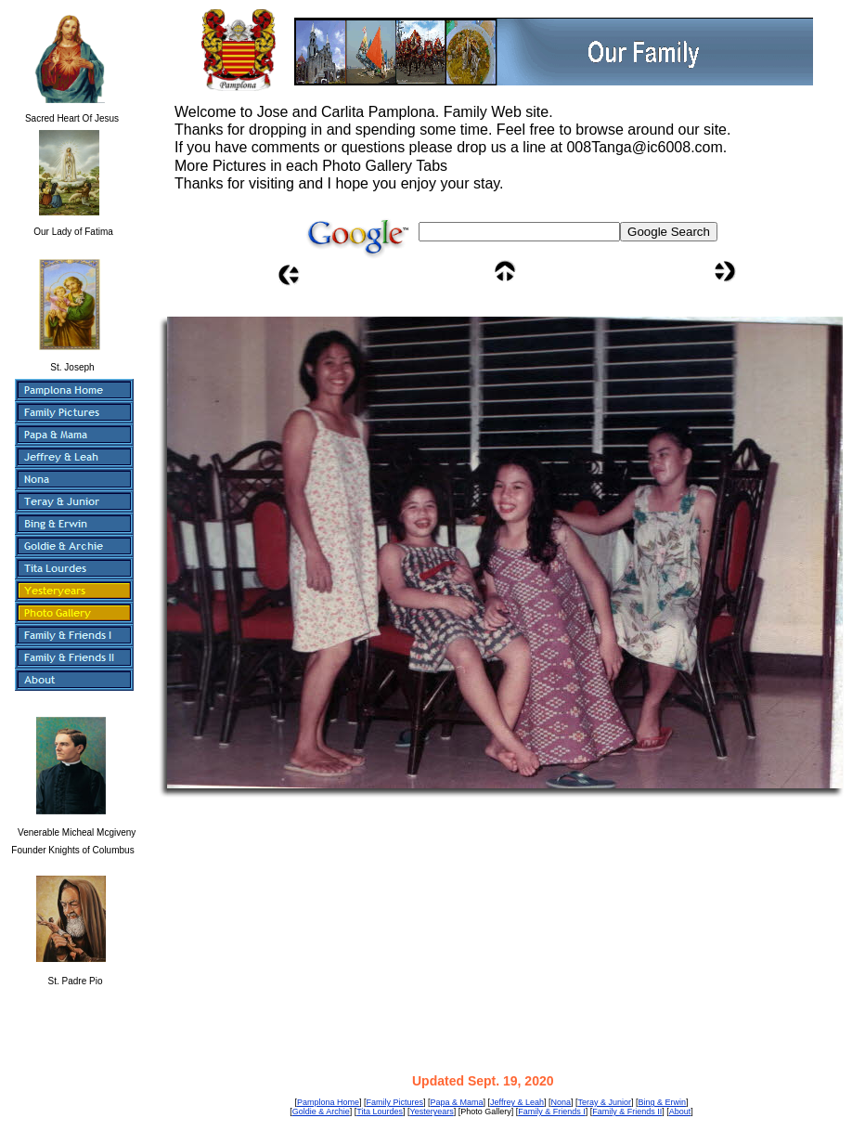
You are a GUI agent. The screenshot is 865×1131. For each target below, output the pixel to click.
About (680, 1111)
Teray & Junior (604, 1102)
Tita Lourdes (379, 1111)
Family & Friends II (627, 1111)
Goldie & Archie (321, 1111)
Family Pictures (394, 1102)
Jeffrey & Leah (517, 1102)
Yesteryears (431, 1111)
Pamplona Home (328, 1102)
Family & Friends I (552, 1111)
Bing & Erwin (663, 1102)
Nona (560, 1102)
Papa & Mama (457, 1102)
